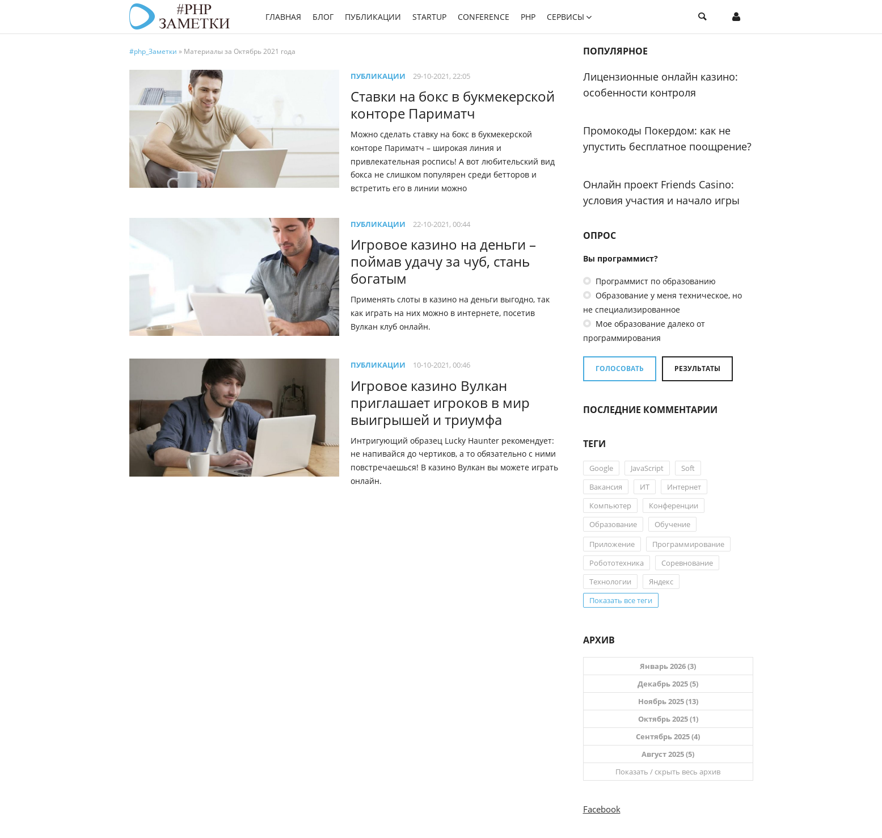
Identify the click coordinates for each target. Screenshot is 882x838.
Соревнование (687, 563)
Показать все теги (620, 600)
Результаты (697, 368)
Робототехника (616, 563)
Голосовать (620, 368)
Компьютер (610, 505)
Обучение (672, 524)
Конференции (673, 505)
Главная (283, 16)
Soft (688, 468)
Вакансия (605, 487)
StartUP (429, 16)
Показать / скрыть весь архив (667, 772)
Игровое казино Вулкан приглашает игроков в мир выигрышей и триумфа (440, 402)
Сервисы (565, 16)
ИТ (644, 487)
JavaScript (647, 468)
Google (601, 468)
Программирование (688, 544)
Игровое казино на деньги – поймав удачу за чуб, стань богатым (443, 261)
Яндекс (661, 581)
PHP (528, 16)
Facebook (602, 809)
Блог (323, 16)
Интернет (684, 487)
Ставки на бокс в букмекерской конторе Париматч (453, 105)
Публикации (373, 16)
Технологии (610, 581)
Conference (483, 16)
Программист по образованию (654, 281)
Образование (613, 524)
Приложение (612, 544)
